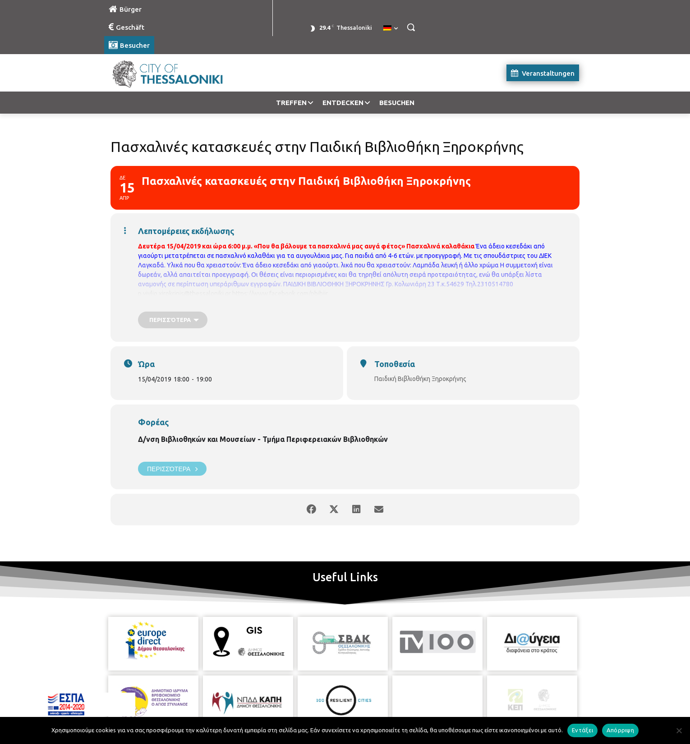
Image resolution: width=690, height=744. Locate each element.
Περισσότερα (172, 468)
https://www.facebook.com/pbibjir (280, 293)
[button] (411, 27)
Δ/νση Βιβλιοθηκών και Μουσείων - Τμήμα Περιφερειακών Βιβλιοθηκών (263, 439)
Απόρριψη (620, 730)
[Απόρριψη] (678, 730)
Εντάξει (582, 730)
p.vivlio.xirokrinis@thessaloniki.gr (184, 293)
